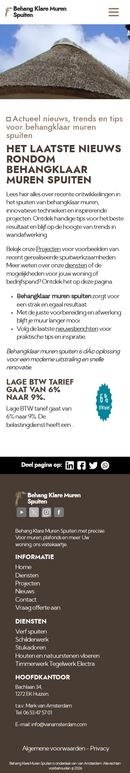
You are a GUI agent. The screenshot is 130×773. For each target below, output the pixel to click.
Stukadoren (30, 648)
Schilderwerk (32, 640)
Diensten (26, 576)
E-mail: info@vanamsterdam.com (51, 724)
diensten (76, 266)
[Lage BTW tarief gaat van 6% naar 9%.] (65, 403)
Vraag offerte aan (37, 608)
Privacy (99, 749)
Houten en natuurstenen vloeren (57, 656)
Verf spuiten (31, 632)
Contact (25, 600)
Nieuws (24, 592)
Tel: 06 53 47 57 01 (33, 712)
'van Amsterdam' (89, 763)
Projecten (48, 249)
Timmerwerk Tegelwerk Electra (55, 664)
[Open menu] (113, 12)
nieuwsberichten (76, 329)
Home (23, 567)
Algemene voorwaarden (53, 749)
